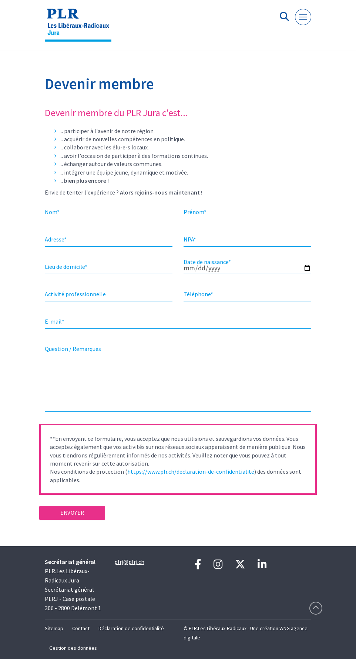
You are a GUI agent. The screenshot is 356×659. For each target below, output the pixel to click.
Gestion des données (73, 648)
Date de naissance (207, 262)
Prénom (195, 212)
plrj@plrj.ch (129, 561)
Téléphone (198, 294)
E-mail (54, 321)
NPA (190, 239)
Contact (81, 628)
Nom (52, 212)
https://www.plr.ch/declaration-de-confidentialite (190, 471)
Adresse (56, 239)
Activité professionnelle (75, 294)
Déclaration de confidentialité (131, 628)
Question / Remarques (73, 348)
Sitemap (54, 628)
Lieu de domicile (66, 266)
